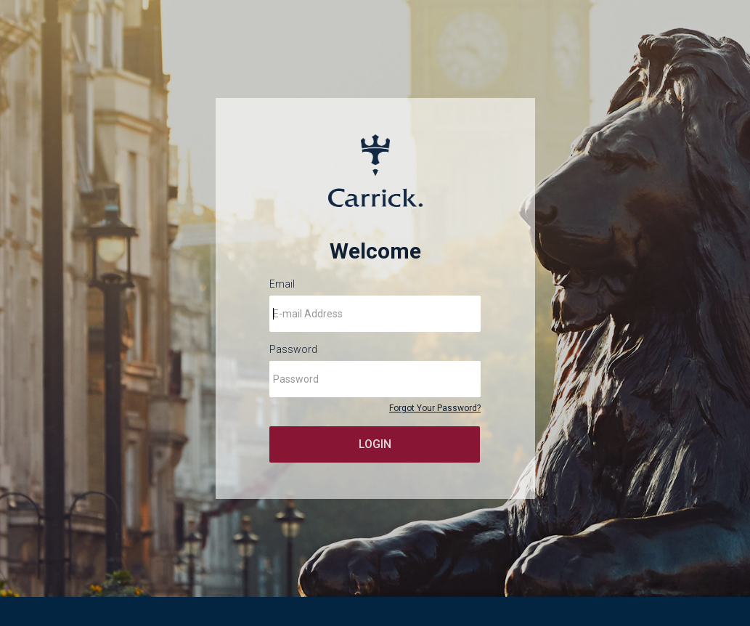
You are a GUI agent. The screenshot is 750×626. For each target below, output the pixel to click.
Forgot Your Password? (435, 408)
